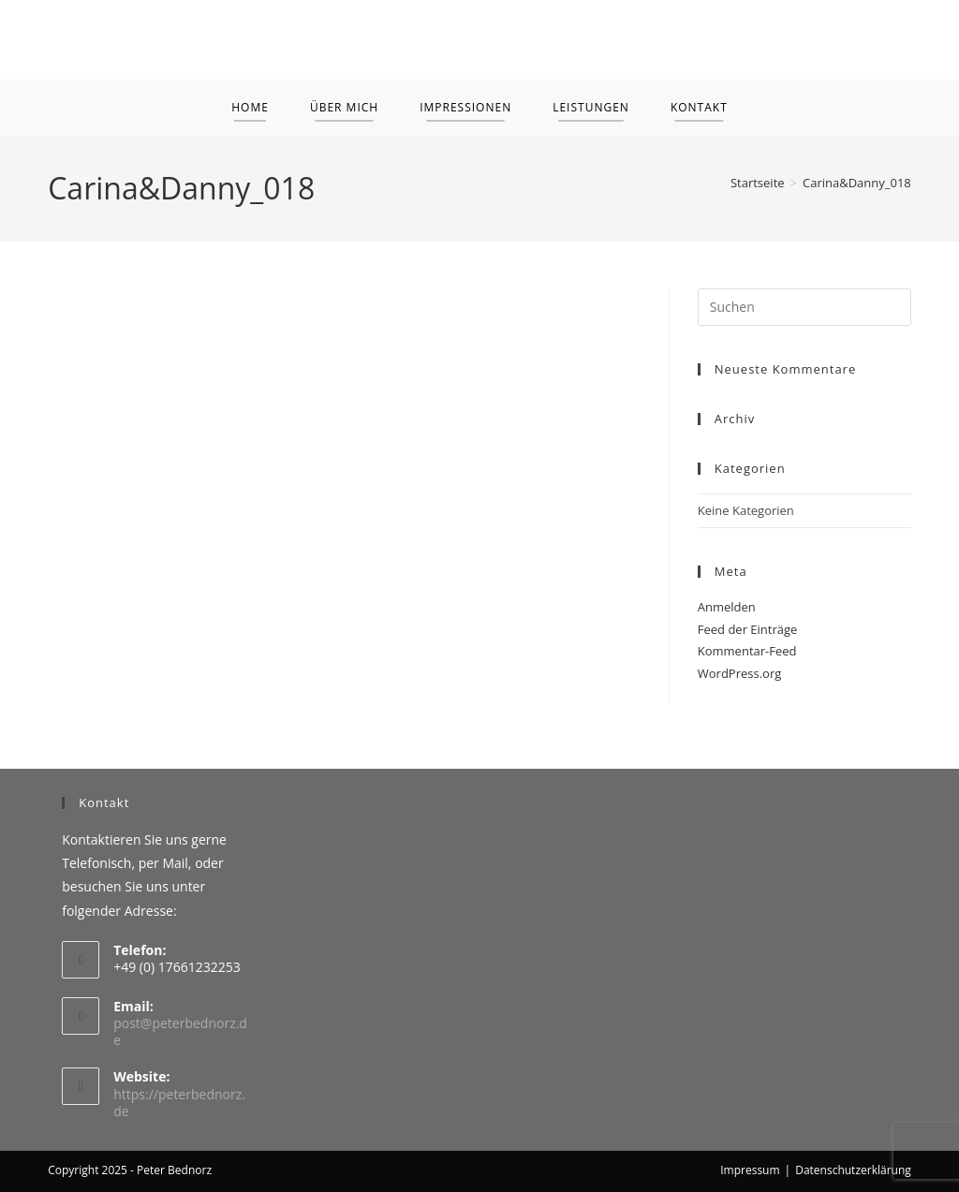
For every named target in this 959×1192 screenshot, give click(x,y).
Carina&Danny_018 (857, 182)
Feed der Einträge (748, 629)
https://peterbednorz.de (179, 1102)
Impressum (749, 1170)
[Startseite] (757, 182)
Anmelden (727, 606)
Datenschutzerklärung (853, 1170)
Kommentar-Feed (747, 650)
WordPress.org (740, 673)
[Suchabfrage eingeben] (804, 307)
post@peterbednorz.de (180, 1031)
